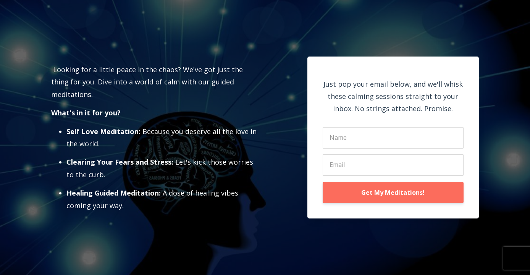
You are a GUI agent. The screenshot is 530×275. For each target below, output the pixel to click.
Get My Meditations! (393, 192)
